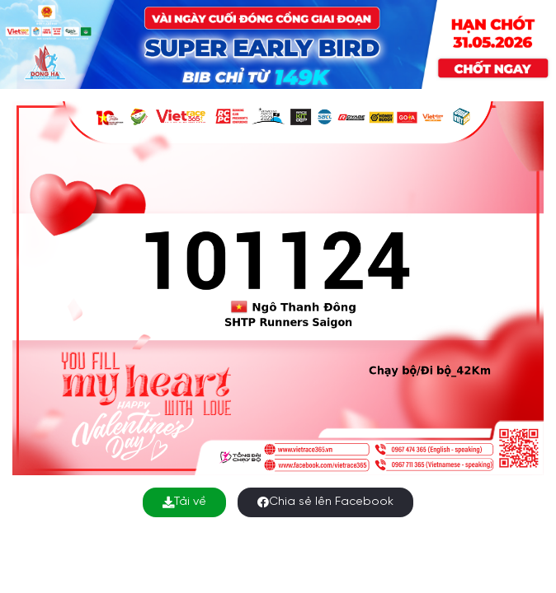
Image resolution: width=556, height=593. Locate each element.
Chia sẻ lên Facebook (325, 502)
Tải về (184, 502)
